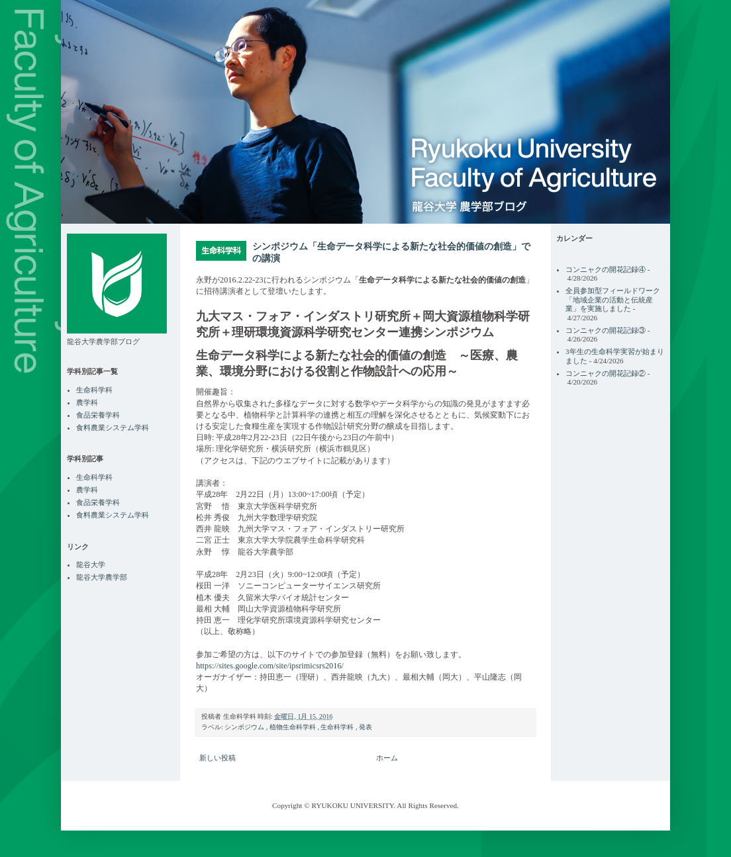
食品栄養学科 (98, 415)
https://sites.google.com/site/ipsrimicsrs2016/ (270, 665)
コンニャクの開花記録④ (605, 269)
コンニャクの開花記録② (605, 373)
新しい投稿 (217, 758)
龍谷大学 (90, 564)
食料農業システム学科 (112, 427)
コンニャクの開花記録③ (605, 330)
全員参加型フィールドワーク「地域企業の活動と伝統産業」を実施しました (612, 299)
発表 (365, 727)
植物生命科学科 (293, 727)
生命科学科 (338, 727)
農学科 (87, 402)
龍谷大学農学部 (101, 577)
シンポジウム (245, 727)
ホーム (387, 758)
